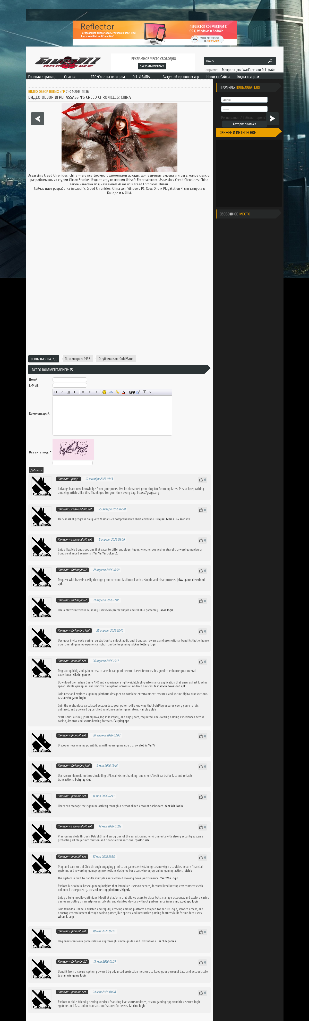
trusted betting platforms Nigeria (110, 890)
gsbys (74, 479)
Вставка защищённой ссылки (117, 392)
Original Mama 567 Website (173, 519)
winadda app (66, 917)
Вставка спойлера (151, 392)
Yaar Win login (174, 806)
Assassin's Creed (40, 175)
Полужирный (56, 392)
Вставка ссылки (111, 392)
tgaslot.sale (142, 840)
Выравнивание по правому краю (96, 392)
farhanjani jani (80, 630)
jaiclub (188, 870)
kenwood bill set (81, 509)
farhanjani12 (78, 570)
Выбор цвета (124, 392)
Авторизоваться (244, 124)
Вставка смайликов (104, 392)
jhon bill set (78, 661)
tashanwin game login (72, 698)
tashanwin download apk (170, 686)
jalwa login (167, 610)
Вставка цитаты (138, 392)
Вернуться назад (44, 359)
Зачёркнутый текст (75, 392)
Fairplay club (148, 709)
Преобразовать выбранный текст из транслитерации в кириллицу (145, 392)
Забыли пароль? (255, 117)
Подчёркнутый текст (69, 392)
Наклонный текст (62, 392)
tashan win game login (72, 975)
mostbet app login (187, 901)
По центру (90, 392)
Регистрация (230, 117)
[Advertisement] (119, 318)
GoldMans (126, 359)
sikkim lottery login (143, 644)
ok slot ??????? (144, 745)
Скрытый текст (132, 392)
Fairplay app (121, 721)
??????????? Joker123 (105, 553)
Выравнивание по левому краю (83, 392)
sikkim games (81, 675)
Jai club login (137, 1006)
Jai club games (166, 941)
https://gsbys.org (148, 493)
